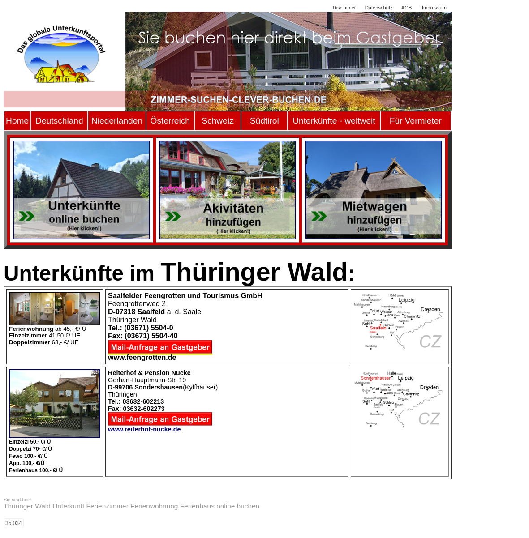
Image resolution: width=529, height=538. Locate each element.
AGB (406, 7)
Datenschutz (379, 7)
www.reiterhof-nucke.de (144, 429)
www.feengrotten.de (142, 357)
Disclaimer (344, 7)
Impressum (434, 7)
